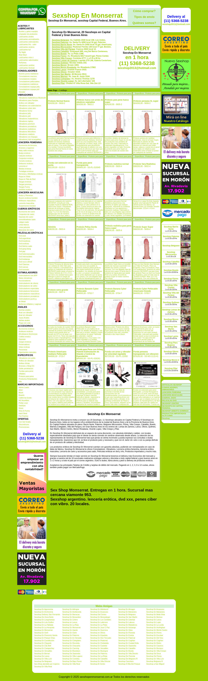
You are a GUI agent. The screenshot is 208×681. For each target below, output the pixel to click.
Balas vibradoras (25, 278)
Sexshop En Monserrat (87, 15)
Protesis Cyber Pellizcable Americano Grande (145, 290)
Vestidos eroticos (25, 190)
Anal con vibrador (26, 312)
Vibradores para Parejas (28, 100)
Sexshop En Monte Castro (156, 630)
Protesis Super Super (143, 227)
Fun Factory (23, 416)
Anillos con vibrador (26, 103)
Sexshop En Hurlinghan (155, 627)
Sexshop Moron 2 (171, 360)
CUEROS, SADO (169, 398)
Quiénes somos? (144, 23)
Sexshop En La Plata (98, 625)
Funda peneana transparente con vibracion (145, 353)
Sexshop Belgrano (60, 40)
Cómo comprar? (144, 11)
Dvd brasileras (24, 241)
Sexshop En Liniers (70, 620)
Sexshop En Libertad (126, 620)
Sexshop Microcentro (62, 47)
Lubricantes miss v (26, 57)
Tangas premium (25, 184)
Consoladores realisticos (28, 84)
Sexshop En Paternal (126, 638)
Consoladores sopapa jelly (29, 87)
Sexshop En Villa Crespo (156, 651)
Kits (20, 381)
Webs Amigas (104, 606)
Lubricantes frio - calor (27, 44)
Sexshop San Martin (61, 74)
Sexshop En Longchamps (44, 620)
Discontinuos (24, 424)
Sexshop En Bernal (42, 653)
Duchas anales (25, 310)
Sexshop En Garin (69, 633)
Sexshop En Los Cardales (100, 620)
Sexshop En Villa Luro (43, 659)
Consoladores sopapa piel (29, 89)
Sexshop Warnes (59, 76)
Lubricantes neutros (26, 47)
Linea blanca (24, 225)
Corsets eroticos (25, 161)
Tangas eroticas (25, 182)
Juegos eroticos (25, 342)
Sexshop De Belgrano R (127, 659)
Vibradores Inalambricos (28, 119)
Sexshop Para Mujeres (171, 344)
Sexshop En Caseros (154, 646)
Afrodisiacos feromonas (28, 334)
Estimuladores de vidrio (28, 286)
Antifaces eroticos (26, 331)
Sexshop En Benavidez (71, 617)
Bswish (21, 395)
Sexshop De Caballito (99, 659)
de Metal (22, 301)
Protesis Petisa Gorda (87, 227)
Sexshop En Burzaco (154, 648)
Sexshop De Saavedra (71, 653)
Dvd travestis (24, 270)
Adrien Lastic (24, 387)
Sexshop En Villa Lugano (72, 656)
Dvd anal (22, 236)
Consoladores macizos (28, 76)
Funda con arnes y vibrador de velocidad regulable (117, 353)
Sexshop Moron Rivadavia (64, 67)
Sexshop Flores (59, 56)
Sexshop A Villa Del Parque (129, 664)
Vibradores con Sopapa (28, 137)
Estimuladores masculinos (29, 294)
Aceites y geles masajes (28, 31)
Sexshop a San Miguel (155, 664)
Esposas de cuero (26, 217)
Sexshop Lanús (59, 69)
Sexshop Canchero (126, 661)
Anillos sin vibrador (26, 361)
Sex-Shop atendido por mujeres (46, 664)
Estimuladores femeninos (29, 291)
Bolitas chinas (24, 363)
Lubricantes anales (26, 37)
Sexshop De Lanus (41, 656)
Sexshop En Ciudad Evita (128, 643)
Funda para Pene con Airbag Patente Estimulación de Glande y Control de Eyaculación (90, 352)
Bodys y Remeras (26, 195)
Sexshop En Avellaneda (71, 612)
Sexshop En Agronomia (43, 609)
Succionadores (25, 281)
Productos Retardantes (28, 379)
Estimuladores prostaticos (29, 296)
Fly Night (22, 52)
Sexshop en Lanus (69, 622)
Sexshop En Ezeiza (126, 635)
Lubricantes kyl (25, 50)
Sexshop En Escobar (154, 635)
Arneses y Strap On (26, 366)
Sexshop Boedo (59, 54)
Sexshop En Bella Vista (155, 614)
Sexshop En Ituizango (127, 627)
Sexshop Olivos (59, 72)
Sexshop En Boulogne (99, 651)
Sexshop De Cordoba (70, 659)
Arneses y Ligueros (26, 148)
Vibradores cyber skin (27, 108)
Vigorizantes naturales (27, 352)
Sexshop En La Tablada (43, 625)
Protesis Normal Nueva (58, 101)
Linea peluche (24, 227)
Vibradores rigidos (26, 121)
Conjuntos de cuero (26, 214)
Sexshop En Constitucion (44, 640)
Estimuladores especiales (29, 288)
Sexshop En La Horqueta (44, 627)
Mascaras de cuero (26, 230)
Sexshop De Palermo (98, 653)
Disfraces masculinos (27, 201)
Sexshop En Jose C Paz (100, 627)
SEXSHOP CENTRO (170, 403)
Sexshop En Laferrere (99, 622)
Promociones (24, 427)
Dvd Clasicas (24, 264)
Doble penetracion (26, 368)
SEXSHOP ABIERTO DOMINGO (175, 411)
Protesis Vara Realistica (144, 164)
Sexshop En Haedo (70, 630)
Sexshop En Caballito (126, 648)
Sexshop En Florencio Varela (45, 635)
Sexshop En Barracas (70, 614)
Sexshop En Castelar (98, 646)
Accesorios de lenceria (28, 145)
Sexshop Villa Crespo (62, 58)
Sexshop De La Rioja (98, 656)
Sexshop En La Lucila (155, 625)
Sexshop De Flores (154, 656)
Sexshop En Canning (70, 648)
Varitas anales (24, 320)
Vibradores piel (25, 116)
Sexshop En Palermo (70, 635)
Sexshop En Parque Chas (44, 638)
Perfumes (22, 63)
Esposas (22, 339)
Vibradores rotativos (27, 134)
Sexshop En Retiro (153, 643)
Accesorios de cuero (27, 212)
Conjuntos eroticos (26, 158)
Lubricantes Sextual (26, 68)
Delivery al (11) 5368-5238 (32, 436)
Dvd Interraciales (25, 257)
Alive (21, 390)
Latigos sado (24, 222)
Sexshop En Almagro (126, 609)
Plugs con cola (24, 323)
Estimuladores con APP (28, 275)
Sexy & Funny (24, 411)
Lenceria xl (23, 166)
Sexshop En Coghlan (126, 640)
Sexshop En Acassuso (155, 609)
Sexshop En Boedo (126, 651)
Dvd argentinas (25, 238)
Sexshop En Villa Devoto (128, 653)
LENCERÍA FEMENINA (171, 392)
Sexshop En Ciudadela (99, 643)
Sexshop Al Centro (97, 664)
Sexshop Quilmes (60, 63)
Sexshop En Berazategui (100, 617)
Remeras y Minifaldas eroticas (31, 174)
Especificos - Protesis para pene (62, 93)
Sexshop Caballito (60, 51)
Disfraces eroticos (26, 163)
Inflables (22, 374)
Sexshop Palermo (60, 42)
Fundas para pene (26, 371)
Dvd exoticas (24, 244)
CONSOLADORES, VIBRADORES (170, 388)
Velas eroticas (24, 347)
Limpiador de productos (28, 34)
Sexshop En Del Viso (154, 638)
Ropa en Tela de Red (27, 179)
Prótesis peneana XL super (145, 101)
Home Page (52, 90)
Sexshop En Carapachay (44, 648)
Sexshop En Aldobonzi (99, 609)
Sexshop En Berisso (154, 617)
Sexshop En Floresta (126, 633)
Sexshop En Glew (125, 630)
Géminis (52, 227)
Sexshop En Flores (154, 633)
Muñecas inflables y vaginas (30, 304)
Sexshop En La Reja (70, 625)
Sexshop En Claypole (42, 643)
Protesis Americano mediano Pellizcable (57, 353)
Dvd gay (22, 251)
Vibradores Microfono (27, 132)
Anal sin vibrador (25, 315)
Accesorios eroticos (26, 329)
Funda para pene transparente (84, 164)
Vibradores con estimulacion (30, 106)
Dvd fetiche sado (25, 246)
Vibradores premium (27, 124)
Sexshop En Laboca (126, 622)
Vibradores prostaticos (27, 126)
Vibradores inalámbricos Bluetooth (32, 98)
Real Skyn (23, 55)
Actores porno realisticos (28, 74)
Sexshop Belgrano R (154, 661)
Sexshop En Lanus (153, 620)
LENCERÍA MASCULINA (172, 395)
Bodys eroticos (24, 153)
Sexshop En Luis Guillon (44, 622)
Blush (21, 393)
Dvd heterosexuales (26, 254)
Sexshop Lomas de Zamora (64, 60)
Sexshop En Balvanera (127, 612)
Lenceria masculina (26, 203)
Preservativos (24, 344)
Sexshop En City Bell (42, 646)
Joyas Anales (24, 318)
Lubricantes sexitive (26, 65)
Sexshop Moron (59, 65)
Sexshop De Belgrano (43, 661)
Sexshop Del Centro (98, 614)
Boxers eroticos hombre (28, 198)
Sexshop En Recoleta (70, 643)
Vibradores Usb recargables (30, 139)
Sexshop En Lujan (153, 622)
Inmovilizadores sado (27, 219)
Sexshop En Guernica (99, 630)
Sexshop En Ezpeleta (98, 635)
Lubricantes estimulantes (29, 42)
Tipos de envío (144, 17)
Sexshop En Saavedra (127, 646)
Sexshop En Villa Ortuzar (100, 661)
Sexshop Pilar (58, 83)
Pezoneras (23, 350)
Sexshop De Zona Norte (43, 617)
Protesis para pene (26, 376)
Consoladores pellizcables (29, 81)
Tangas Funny (24, 187)
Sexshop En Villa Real (71, 664)
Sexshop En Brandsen (71, 651)
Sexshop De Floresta (126, 656)
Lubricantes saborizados (28, 60)
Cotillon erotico (25, 337)
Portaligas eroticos (26, 171)
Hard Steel (23, 413)
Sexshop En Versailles (99, 648)
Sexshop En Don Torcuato (100, 638)
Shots (21, 408)
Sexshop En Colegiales (71, 640)
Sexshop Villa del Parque (63, 49)
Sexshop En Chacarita (71, 646)
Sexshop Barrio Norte (62, 44)
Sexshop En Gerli (41, 633)
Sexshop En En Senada (71, 638)
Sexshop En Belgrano (127, 614)
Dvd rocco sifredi (25, 262)
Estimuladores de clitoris (28, 283)
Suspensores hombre (27, 206)
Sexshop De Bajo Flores (72, 661)
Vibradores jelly (25, 113)
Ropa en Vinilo (24, 176)
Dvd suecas (23, 267)
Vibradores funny (25, 111)
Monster (22, 92)
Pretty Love (23, 403)
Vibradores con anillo (27, 358)
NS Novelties (24, 400)
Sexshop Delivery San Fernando (47, 614)
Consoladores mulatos (27, 79)
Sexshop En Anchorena (43, 612)
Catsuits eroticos (25, 156)
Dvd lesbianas (24, 259)
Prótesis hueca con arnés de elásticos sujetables (90, 101)
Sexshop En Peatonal (99, 640)
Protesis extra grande (58, 290)
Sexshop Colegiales (61, 79)
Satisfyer (22, 406)
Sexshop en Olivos (97, 633)
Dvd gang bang (25, 249)
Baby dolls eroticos (26, 150)
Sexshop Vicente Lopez (63, 81)
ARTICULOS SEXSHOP (172, 385)
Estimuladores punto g (27, 299)
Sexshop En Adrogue (70, 609)
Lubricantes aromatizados (29, 39)
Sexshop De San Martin (127, 617)
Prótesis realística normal (117, 164)
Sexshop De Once (153, 653)
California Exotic (25, 398)
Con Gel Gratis (25, 422)
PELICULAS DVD (169, 401)
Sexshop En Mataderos (127, 625)
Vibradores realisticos (27, 129)
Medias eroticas (25, 169)
